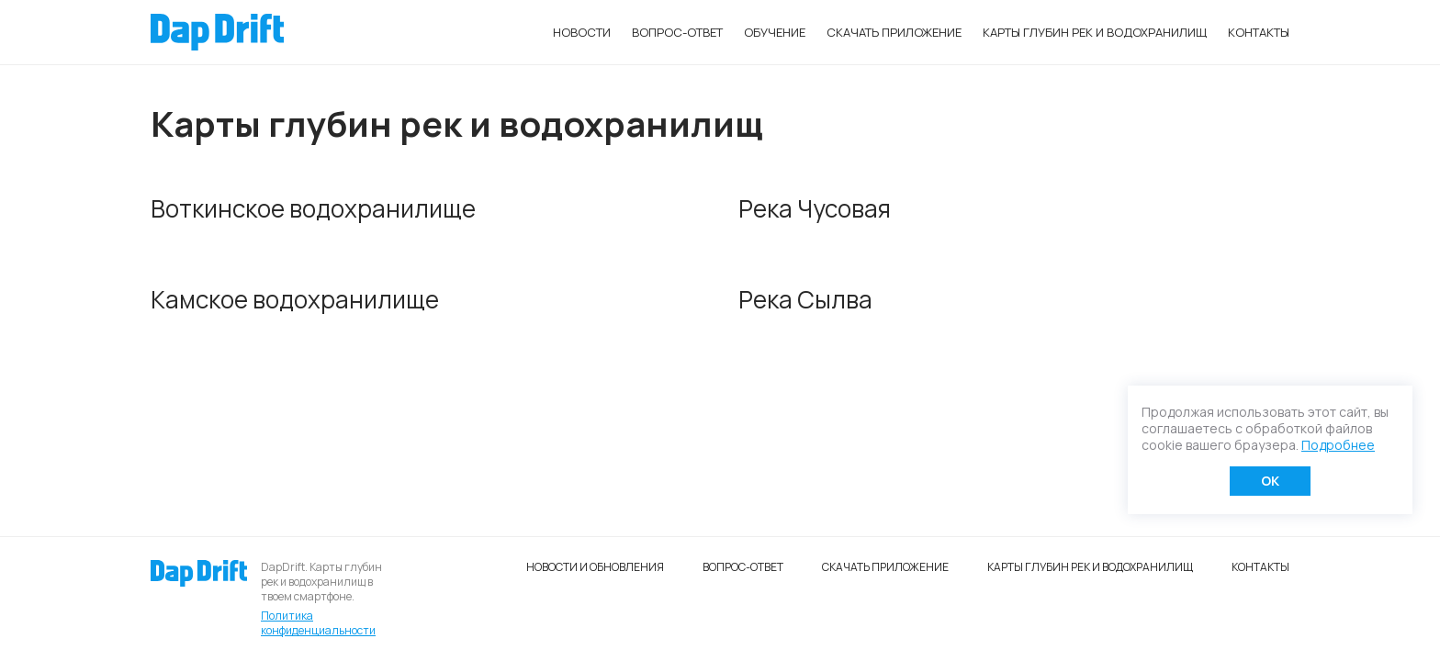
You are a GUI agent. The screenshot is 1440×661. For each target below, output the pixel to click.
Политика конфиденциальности (318, 623)
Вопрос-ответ (677, 32)
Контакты (1258, 32)
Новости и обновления (595, 567)
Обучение (774, 32)
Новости (582, 32)
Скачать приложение (894, 32)
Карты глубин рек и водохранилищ (1095, 32)
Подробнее (1338, 445)
